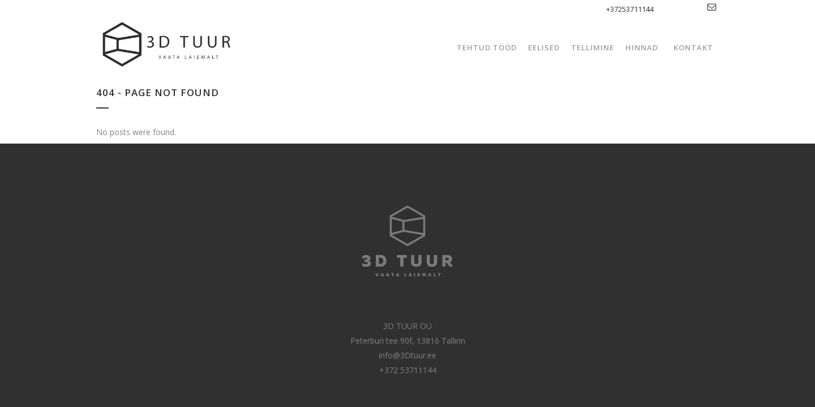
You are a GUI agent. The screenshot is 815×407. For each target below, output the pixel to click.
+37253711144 (630, 9)
